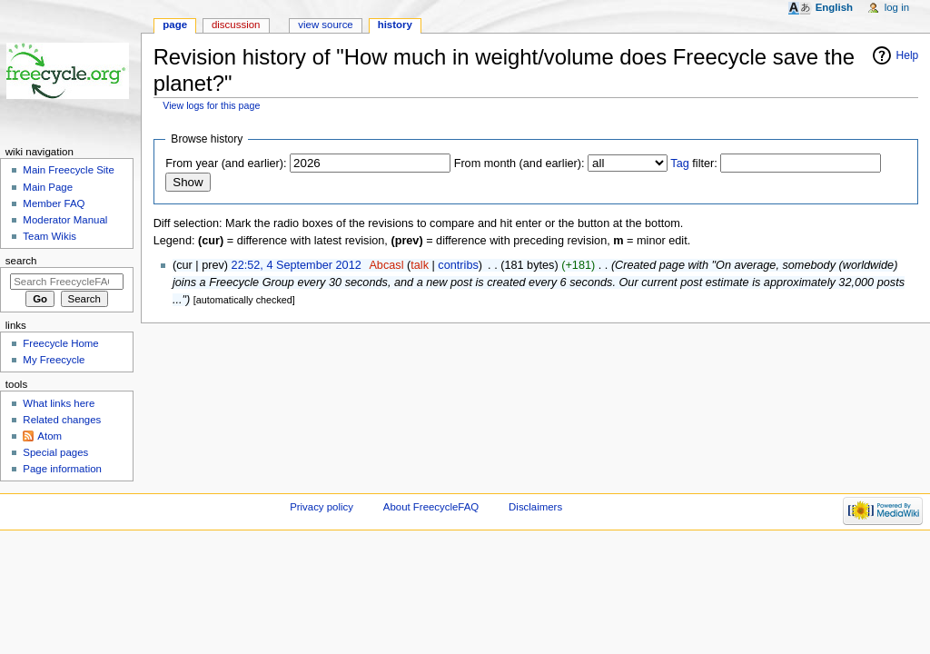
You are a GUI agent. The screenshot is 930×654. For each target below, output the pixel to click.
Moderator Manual (65, 219)
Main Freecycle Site (68, 169)
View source (325, 24)
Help (907, 55)
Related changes (62, 419)
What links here (58, 403)
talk (420, 265)
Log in (897, 7)
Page (175, 24)
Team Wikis (49, 236)
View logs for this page (211, 105)
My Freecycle (53, 359)
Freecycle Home (60, 343)
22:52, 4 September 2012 (296, 265)
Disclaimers (535, 506)
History (395, 24)
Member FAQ (53, 203)
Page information (62, 468)
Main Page (48, 187)
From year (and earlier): (225, 163)
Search (21, 260)
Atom (49, 436)
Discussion (236, 24)
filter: (693, 163)
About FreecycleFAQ (431, 506)
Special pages (55, 452)
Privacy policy (321, 506)
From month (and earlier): (519, 163)
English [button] (834, 7)
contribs (458, 265)
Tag (679, 163)
